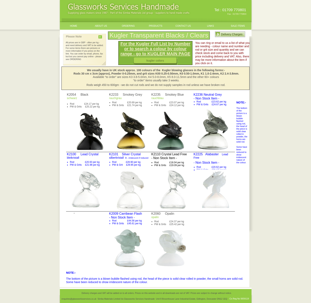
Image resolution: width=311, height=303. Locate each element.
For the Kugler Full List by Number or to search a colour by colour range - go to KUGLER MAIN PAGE (155, 48)
